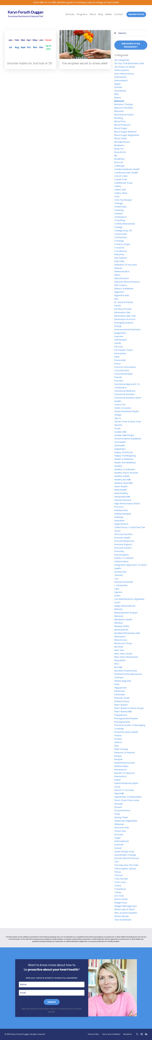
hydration (119, 520)
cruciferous (120, 251)
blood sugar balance (125, 131)
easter (117, 305)
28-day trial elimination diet (129, 63)
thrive (117, 872)
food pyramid (121, 370)
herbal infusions (122, 500)
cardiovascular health (126, 172)
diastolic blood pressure (127, 281)
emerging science (123, 322)
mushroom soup (123, 643)
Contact (118, 14)
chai (116, 196)
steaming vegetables (125, 820)
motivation (120, 636)
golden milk (120, 432)
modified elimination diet (127, 633)
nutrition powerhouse (125, 670)
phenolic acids (122, 698)
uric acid (119, 896)
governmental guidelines (127, 438)
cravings (119, 241)
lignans (118, 592)
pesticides (119, 694)
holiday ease (121, 510)
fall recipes (120, 339)
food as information (125, 367)
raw (116, 745)
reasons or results (124, 752)
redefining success (124, 762)
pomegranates (122, 722)
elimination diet (122, 312)
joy (116, 578)
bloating (118, 118)
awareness (120, 90)
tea (116, 861)
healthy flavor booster (126, 472)
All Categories (121, 60)
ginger (117, 414)
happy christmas (123, 452)
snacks (118, 807)
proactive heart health (126, 732)
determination (121, 271)
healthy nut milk (122, 479)
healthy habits (122, 476)
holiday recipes (122, 513)
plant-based (120, 704)
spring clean (121, 817)
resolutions (120, 769)
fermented (120, 353)
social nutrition (122, 810)
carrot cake (120, 176)
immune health (122, 537)
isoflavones (120, 571)
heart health (121, 486)
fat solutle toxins (123, 350)
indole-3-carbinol (123, 558)
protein (118, 739)
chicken (118, 213)
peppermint (120, 687)
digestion (119, 292)
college (118, 227)
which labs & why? (124, 909)
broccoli (118, 162)
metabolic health (123, 619)
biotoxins (119, 111)
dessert (118, 268)
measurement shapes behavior (126, 614)
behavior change (123, 104)
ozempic (119, 677)
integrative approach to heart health (130, 567)
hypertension (121, 524)
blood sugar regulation (126, 135)
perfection (119, 691)
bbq (116, 94)
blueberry (119, 145)
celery (117, 186)
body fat (119, 148)
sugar (117, 837)
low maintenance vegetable (129, 599)
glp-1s (117, 418)
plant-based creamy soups (129, 708)
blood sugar (120, 128)
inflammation (121, 561)
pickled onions (122, 701)
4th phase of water (124, 67)
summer (118, 844)
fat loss (118, 346)
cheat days (120, 206)
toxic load (120, 882)
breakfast (119, 159)
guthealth (119, 445)
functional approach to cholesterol (127, 386)
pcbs (116, 684)
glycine (118, 425)
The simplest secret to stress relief (82, 66)
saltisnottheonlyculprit (126, 783)
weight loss (120, 902)
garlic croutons (122, 408)
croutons (119, 247)
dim (116, 298)
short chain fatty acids (126, 800)
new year (119, 650)
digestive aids (121, 295)
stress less (120, 831)
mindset (118, 623)
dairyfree (119, 254)
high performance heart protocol (127, 505)
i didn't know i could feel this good (129, 529)
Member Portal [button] (136, 14)
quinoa (118, 742)
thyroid (118, 875)
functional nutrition (124, 394)
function (118, 380)
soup (117, 814)
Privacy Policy (93, 1034)
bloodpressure (122, 142)
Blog (100, 14)
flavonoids (120, 360)
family (117, 343)
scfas (117, 786)
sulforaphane (121, 841)
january (118, 575)
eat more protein (123, 309)
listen (117, 595)
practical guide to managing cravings (129, 727)
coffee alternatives (124, 223)
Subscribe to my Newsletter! (130, 45)
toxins (117, 885)
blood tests (120, 138)
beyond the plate (123, 107)
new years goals (123, 653)
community (120, 234)
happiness (120, 449)
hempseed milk (122, 496)
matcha (118, 609)
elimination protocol (124, 319)
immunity (119, 551)
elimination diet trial (124, 316)
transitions (120, 889)
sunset (118, 848)
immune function (123, 534)
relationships (121, 766)
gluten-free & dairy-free (127, 421)
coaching (119, 220)
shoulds (118, 803)
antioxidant (120, 77)
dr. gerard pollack (123, 302)
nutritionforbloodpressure (128, 674)
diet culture (120, 285)
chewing (119, 210)
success (118, 834)
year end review (122, 919)
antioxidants (121, 80)
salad (117, 780)
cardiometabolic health (127, 169)
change (118, 203)
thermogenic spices (125, 868)
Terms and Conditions (111, 1034)
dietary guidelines (123, 288)
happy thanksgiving (125, 455)
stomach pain (121, 827)
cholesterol (120, 217)
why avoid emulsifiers (125, 913)
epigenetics (120, 333)
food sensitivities (123, 374)
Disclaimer (127, 1034)
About (93, 14)
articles (118, 87)
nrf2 (116, 663)
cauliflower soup (123, 182)
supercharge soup (124, 851)
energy (117, 326)
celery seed (120, 193)
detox (117, 275)
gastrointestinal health (126, 411)
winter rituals (121, 916)
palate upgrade (122, 681)
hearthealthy (121, 493)
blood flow (120, 121)
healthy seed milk (123, 483)
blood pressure (122, 125)
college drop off (123, 230)
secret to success (124, 790)
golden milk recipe (124, 435)
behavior (119, 101)
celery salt (120, 189)
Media (108, 14)
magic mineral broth (124, 606)
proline (117, 735)
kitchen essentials (123, 582)
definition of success (125, 264)
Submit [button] (52, 1002)
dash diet (119, 261)
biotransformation (124, 114)
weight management (125, 906)
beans (117, 97)
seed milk (119, 793)
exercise (118, 336)
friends (118, 377)
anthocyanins (121, 70)
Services (69, 14)
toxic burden (121, 878)
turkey (117, 892)
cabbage (119, 165)
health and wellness (125, 462)
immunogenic (121, 554)
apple (117, 84)
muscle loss (120, 640)
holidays (118, 517)
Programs (82, 14)
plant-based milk (123, 711)
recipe (117, 756)
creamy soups (122, 244)
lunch (117, 602)
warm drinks (121, 899)
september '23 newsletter (128, 797)
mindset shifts (121, 626)
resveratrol (120, 776)
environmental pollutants (127, 329)
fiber (116, 357)
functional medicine (124, 391)
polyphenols (120, 715)
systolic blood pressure (126, 858)
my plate (118, 647)
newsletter (120, 660)
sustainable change (125, 855)
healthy (118, 466)
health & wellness (123, 459)
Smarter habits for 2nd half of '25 (30, 64)
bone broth (120, 152)
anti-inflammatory (124, 73)
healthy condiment (124, 469)
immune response (124, 541)
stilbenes (119, 824)
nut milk (118, 667)
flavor (117, 363)
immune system (123, 547)
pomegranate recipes (126, 718)
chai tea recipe (123, 200)
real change (121, 749)
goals (117, 428)
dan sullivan (120, 258)
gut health (120, 442)
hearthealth (120, 490)
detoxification (121, 278)
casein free (120, 179)
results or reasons (124, 773)
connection (120, 237)
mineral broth (121, 629)
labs (116, 588)
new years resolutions (126, 657)
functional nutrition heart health (127, 399)
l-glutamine (120, 585)
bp (115, 155)
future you (120, 404)
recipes (118, 759)
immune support (123, 544)
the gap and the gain (126, 865)
